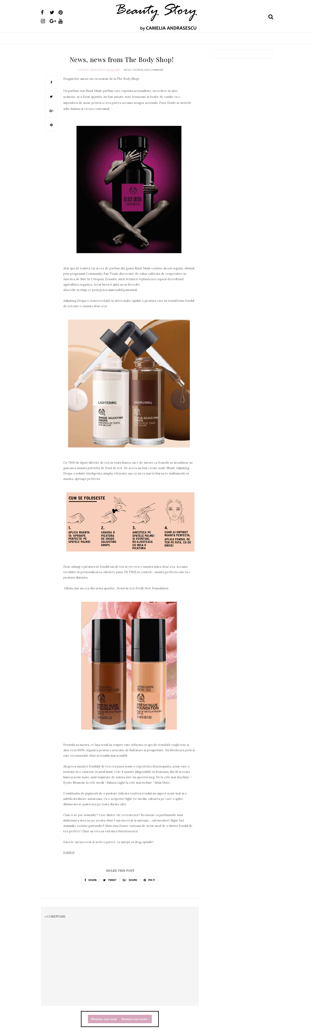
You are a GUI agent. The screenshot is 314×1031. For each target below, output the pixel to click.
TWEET (109, 880)
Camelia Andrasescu (92, 69)
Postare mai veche (135, 1019)
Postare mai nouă (103, 1019)
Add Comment (154, 69)
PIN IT (149, 880)
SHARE (91, 880)
